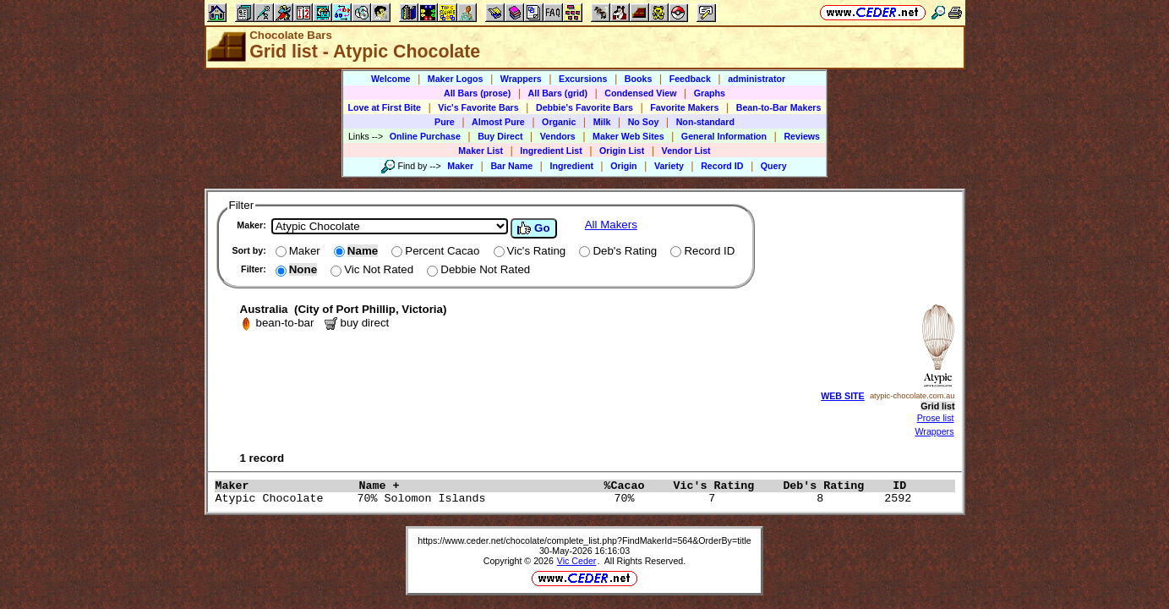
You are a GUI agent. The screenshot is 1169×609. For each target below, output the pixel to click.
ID (906, 486)
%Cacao (634, 486)
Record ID (722, 166)
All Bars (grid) (557, 93)
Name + (476, 486)
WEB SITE (843, 396)
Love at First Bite (384, 107)
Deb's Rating (833, 486)
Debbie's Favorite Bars (584, 107)
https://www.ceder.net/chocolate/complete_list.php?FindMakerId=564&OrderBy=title (584, 540)
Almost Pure (498, 122)
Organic (559, 122)
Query (774, 166)
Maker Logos (455, 79)
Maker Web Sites (628, 136)
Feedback (690, 79)
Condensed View (640, 93)
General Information (724, 136)
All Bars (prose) (477, 93)
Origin (623, 166)
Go (533, 228)
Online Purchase (425, 136)
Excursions (583, 79)
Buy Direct (500, 136)
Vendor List (686, 150)
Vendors (558, 136)
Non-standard (705, 122)
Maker (460, 166)
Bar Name (511, 166)
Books (639, 79)
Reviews (802, 136)
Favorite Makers (684, 107)
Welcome (391, 79)
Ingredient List (551, 150)
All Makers (611, 224)
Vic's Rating (723, 486)
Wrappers (521, 79)
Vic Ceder (577, 561)
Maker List (480, 150)
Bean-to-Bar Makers (779, 107)
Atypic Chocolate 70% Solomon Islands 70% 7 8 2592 (567, 498)
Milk (602, 122)
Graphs (709, 93)
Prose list (935, 418)
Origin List (621, 150)
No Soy (643, 122)
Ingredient (571, 166)
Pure (444, 122)
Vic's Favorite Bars (478, 107)
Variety (669, 166)
